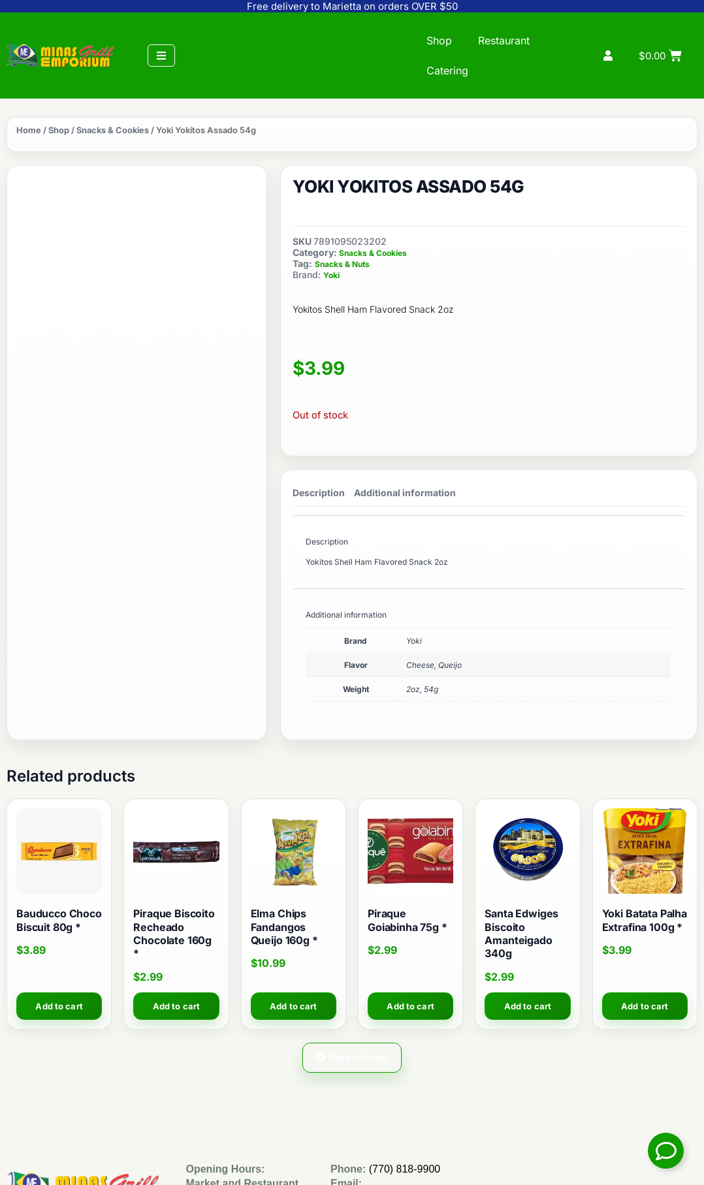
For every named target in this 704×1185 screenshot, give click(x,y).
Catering (447, 70)
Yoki (331, 275)
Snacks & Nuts (342, 264)
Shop (439, 40)
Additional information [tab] (405, 492)
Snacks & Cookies (112, 130)
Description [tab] (319, 492)
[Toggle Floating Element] (666, 1151)
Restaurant (504, 40)
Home (28, 130)
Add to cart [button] (58, 1006)
